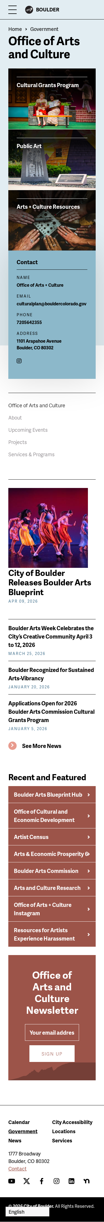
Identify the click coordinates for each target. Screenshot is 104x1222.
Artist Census (31, 837)
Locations (63, 1131)
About (15, 417)
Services (62, 1140)
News (14, 1140)
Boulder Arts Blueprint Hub (48, 794)
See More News (41, 746)
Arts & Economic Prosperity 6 (51, 854)
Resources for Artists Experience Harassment (44, 934)
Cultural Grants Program (48, 84)
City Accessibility (72, 1121)
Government (44, 28)
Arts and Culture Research (47, 888)
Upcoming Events (28, 429)
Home (15, 28)
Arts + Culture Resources (48, 206)
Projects (17, 441)
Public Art (29, 145)
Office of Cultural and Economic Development (44, 816)
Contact (17, 1168)
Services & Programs (31, 454)
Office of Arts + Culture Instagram (43, 909)
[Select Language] (27, 1211)
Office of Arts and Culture (36, 405)
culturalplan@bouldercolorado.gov (52, 303)
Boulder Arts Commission (46, 871)
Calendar (19, 1121)
